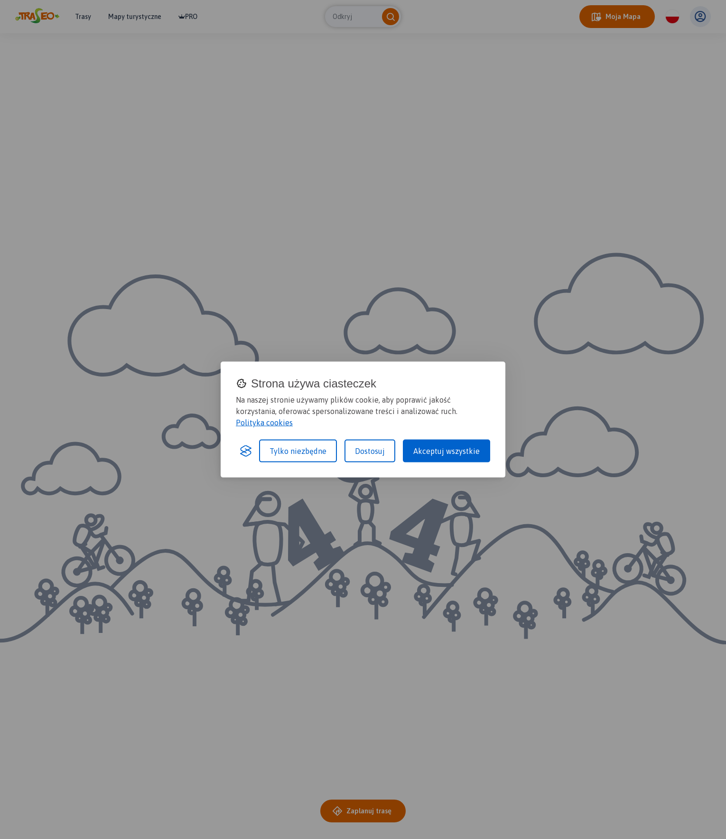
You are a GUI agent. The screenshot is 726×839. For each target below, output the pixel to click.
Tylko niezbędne (298, 451)
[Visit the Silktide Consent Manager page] (245, 451)
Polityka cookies (264, 422)
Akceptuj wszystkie (446, 451)
